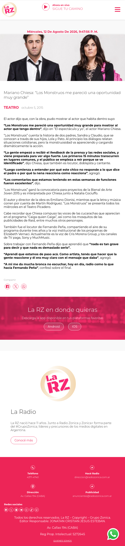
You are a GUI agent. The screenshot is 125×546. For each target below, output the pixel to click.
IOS (74, 326)
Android (54, 326)
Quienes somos (62, 540)
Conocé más (24, 440)
